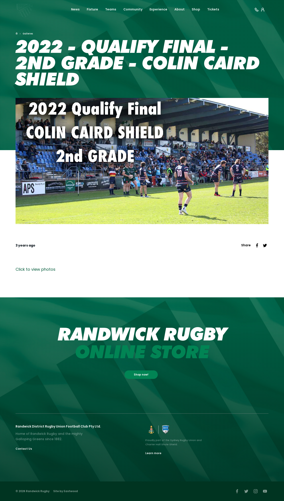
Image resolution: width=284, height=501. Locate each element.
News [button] (75, 9)
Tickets (213, 9)
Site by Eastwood (65, 491)
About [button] (179, 9)
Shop (196, 9)
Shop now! (141, 374)
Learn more (153, 453)
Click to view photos (35, 269)
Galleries (28, 33)
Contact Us (24, 449)
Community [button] (132, 9)
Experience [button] (158, 9)
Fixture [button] (92, 9)
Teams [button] (110, 9)
